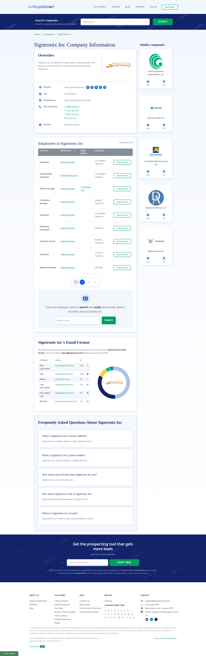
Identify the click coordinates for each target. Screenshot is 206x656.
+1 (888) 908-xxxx (71, 106)
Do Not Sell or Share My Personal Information (90, 610)
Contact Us (84, 601)
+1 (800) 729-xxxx (71, 114)
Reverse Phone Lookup (65, 612)
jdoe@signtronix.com (64, 393)
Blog (31, 608)
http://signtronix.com (73, 87)
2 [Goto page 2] (88, 282)
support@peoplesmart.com (155, 601)
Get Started (169, 7)
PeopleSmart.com (80, 573)
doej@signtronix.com (64, 384)
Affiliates (33, 604)
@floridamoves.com (69, 175)
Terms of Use (126, 570)
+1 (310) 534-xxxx (71, 110)
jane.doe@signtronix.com (66, 401)
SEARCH (162, 21)
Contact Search (61, 601)
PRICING (116, 7)
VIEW (122, 162)
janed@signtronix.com (64, 365)
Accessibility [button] (37, 646)
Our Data (59, 608)
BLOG (127, 7)
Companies (48, 34)
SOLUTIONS (100, 7)
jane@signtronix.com (64, 374)
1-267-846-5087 (150, 604)
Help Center (84, 604)
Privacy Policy (140, 570)
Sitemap (108, 601)
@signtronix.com (68, 162)
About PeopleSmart (38, 601)
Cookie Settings (9, 654)
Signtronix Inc (74, 350)
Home (37, 34)
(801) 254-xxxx (70, 118)
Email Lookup (61, 615)
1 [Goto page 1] (82, 282)
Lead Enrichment (62, 604)
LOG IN (153, 7)
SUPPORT (140, 7)
